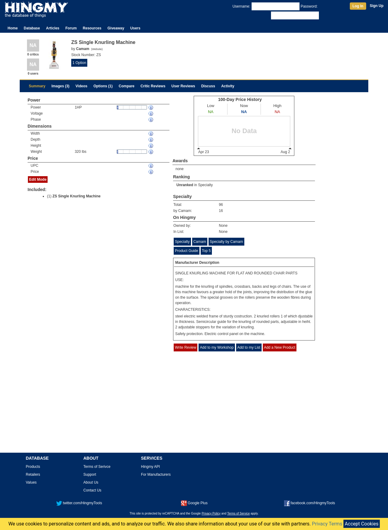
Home (13, 28)
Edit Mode (37, 179)
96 (221, 205)
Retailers (33, 474)
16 (221, 211)
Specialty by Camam (226, 242)
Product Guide (186, 251)
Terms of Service (238, 513)
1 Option (79, 63)
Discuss (208, 86)
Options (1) (102, 86)
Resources (92, 28)
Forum (71, 28)
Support (89, 474)
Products (33, 467)
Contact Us (92, 490)
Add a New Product (279, 347)
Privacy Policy (211, 513)
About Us (90, 482)
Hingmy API (150, 467)
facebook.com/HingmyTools (309, 503)
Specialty (205, 185)
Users (135, 28)
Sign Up (376, 6)
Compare (127, 86)
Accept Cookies (361, 524)
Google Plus (194, 503)
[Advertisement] (194, 406)
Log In (358, 6)
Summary (37, 86)
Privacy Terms (327, 524)
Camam (199, 242)
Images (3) (60, 86)
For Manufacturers (156, 474)
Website (97, 49)
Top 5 (206, 251)
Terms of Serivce (96, 467)
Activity (227, 86)
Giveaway (115, 28)
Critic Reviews (153, 86)
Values (31, 482)
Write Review (185, 347)
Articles (52, 28)
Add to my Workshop (216, 347)
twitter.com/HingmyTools (79, 503)
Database (32, 28)
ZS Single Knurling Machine (76, 196)
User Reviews (183, 86)
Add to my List (248, 347)
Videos (81, 86)
